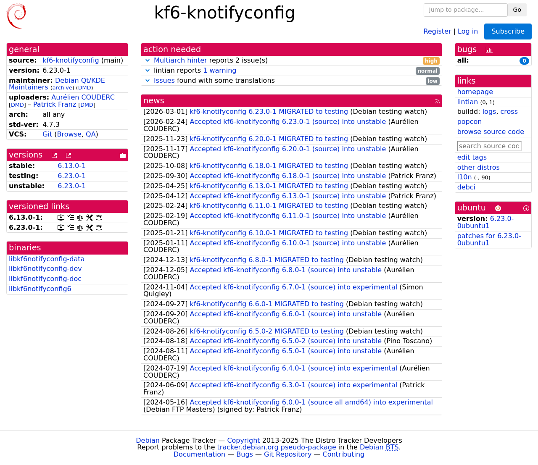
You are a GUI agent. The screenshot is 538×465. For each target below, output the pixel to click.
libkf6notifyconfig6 (40, 289)
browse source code (490, 132)
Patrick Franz (54, 104)
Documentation (199, 454)
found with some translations (291, 80)
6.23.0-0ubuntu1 (485, 222)
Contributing (344, 454)
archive (62, 87)
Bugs (244, 454)
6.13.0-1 (72, 166)
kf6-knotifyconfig (70, 60)
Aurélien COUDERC (83, 97)
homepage (475, 92)
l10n (464, 177)
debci (466, 187)
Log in (468, 31)
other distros (478, 167)
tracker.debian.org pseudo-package (276, 447)
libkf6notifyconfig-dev (45, 269)
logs (489, 112)
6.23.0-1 (72, 176)
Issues (164, 80)
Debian (148, 440)
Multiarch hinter (180, 60)
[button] (147, 60)
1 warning (219, 70)
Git (47, 134)
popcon (469, 122)
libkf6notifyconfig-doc (45, 279)
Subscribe (508, 31)
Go (517, 9)
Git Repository (287, 454)
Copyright (243, 440)
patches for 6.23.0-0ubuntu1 (489, 239)
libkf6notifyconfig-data (46, 259)
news (153, 100)
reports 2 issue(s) (291, 60)
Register (437, 31)
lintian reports (291, 70)
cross (509, 112)
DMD (84, 87)
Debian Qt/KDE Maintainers (57, 84)
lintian (467, 102)
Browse (69, 134)
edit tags (472, 157)
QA (91, 134)
